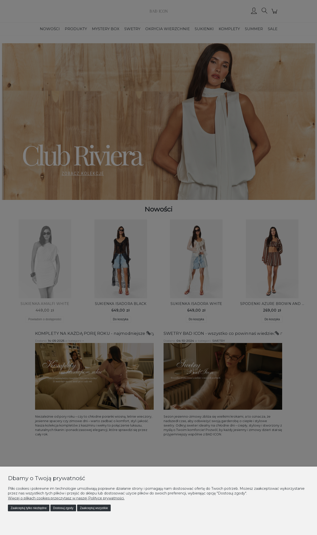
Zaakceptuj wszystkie (94, 508)
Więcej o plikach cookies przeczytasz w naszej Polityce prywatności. (66, 498)
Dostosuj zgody (63, 508)
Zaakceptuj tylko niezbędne (28, 508)
